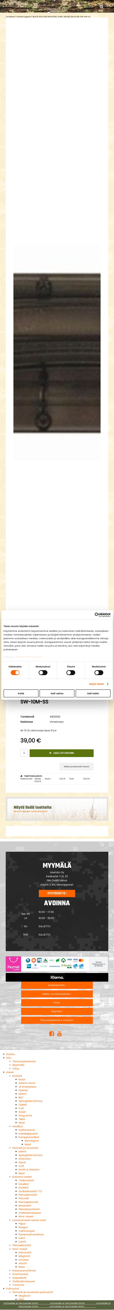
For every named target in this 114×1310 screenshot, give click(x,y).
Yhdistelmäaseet (30, 1213)
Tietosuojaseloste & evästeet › (57, 1020)
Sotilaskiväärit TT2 (30, 1191)
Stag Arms (25, 1115)
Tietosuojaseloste (24, 1061)
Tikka (22, 1119)
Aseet (10, 1072)
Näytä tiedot (96, 684)
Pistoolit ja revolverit (25, 1148)
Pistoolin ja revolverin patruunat (32, 1292)
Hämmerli (25, 1252)
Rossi (22, 1079)
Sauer (22, 1112)
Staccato (25, 1159)
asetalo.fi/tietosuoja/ (29, 656)
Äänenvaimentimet (31, 1234)
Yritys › (57, 1002)
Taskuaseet (26, 1180)
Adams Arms (27, 1083)
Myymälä (18, 1065)
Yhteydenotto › (57, 893)
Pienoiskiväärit (28, 1195)
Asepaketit (19, 1278)
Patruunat (12, 1288)
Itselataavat (27, 1130)
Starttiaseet (20, 1274)
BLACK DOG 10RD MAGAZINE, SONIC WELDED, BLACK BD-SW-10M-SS (61, 16)
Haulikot (17, 1126)
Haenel (23, 1090)
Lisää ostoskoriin (61, 753)
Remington (32, 1140)
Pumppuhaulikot (29, 1137)
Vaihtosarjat (27, 1231)
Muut (22, 1122)
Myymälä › (57, 1011)
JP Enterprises (27, 1087)
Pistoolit (24, 1198)
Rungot (23, 1227)
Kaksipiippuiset (28, 1133)
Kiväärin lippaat (24, 16)
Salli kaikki (93, 693)
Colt (21, 1108)
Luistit (22, 1242)
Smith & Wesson (29, 1169)
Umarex (24, 1260)
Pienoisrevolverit (29, 1209)
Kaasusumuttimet (24, 1270)
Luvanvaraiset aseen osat (29, 1220)
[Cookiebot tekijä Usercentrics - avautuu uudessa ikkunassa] (96, 615)
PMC (21, 1299)
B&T (21, 1097)
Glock (22, 1162)
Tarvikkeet (10, 16)
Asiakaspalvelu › (57, 985)
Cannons (18, 1285)
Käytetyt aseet (22, 1177)
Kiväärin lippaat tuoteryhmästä (30, 811)
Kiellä (21, 693)
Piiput (22, 1223)
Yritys (15, 1068)
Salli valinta (57, 693)
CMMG (23, 1105)
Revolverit (25, 1205)
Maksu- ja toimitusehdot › (57, 993)
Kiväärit (17, 1076)
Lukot (22, 1238)
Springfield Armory (30, 1101)
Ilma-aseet (26, 1216)
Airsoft (23, 1263)
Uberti (22, 1094)
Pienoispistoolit (28, 1202)
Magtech (24, 1256)
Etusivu (10, 1054)
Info (8, 1058)
